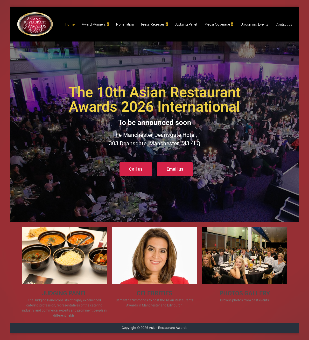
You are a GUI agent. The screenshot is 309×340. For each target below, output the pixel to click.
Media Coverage (217, 24)
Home (70, 24)
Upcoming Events (254, 24)
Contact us (283, 24)
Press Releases (153, 24)
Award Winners (94, 24)
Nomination (125, 24)
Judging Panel (186, 24)
